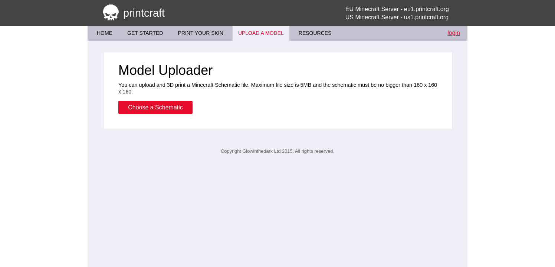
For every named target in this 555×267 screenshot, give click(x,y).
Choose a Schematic (155, 107)
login (453, 33)
